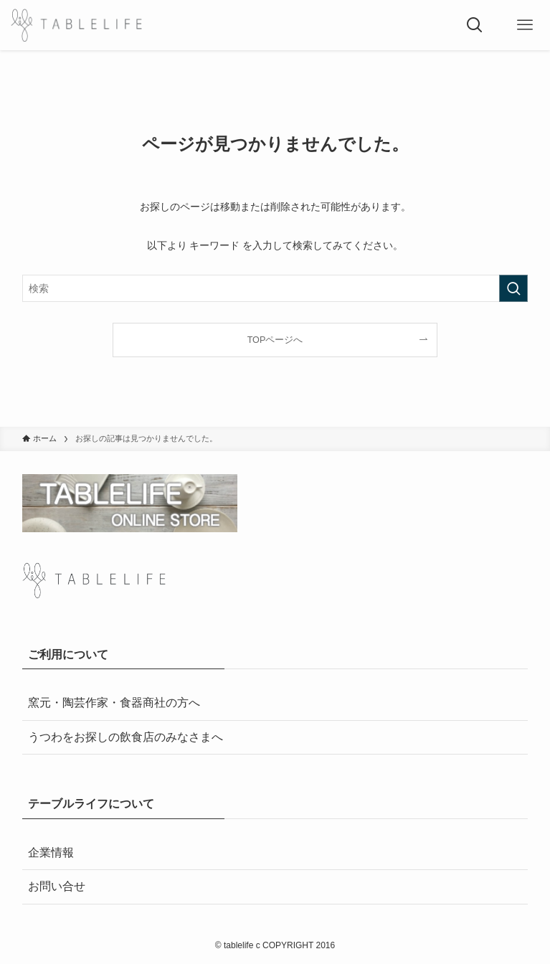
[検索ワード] (275, 288)
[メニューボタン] (525, 25)
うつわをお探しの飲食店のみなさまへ (125, 737)
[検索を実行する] (513, 288)
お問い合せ (56, 886)
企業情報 (51, 852)
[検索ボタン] (475, 25)
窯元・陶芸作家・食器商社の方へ (114, 702)
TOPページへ (275, 340)
